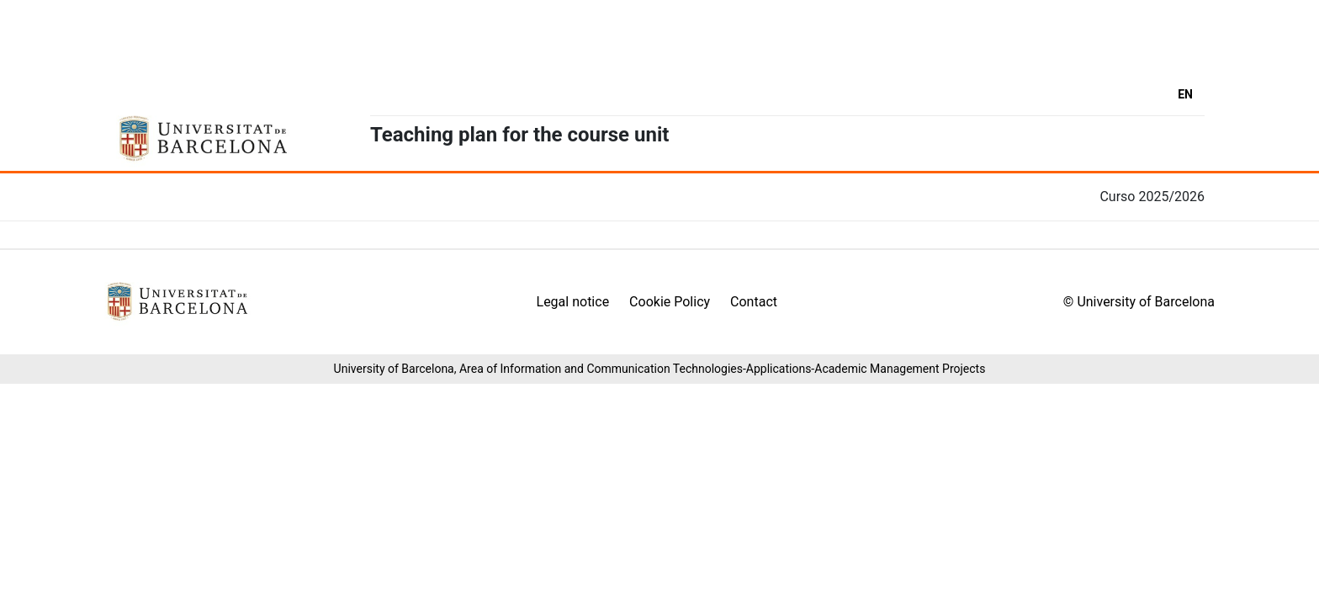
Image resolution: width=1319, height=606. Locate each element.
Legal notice (573, 302)
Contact (753, 302)
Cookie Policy (669, 302)
